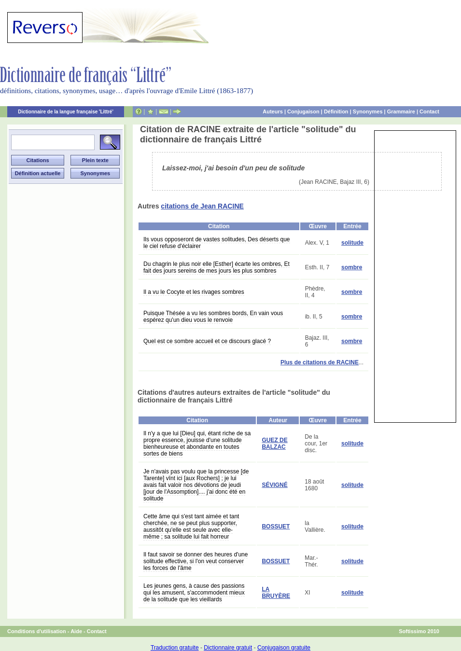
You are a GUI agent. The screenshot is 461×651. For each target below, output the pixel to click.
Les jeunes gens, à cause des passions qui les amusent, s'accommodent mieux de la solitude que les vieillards (194, 592)
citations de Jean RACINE (202, 206)
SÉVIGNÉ (274, 485)
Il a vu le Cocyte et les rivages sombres (193, 292)
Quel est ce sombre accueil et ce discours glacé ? (207, 341)
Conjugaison (303, 111)
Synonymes (368, 111)
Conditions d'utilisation (36, 631)
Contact (429, 111)
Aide (76, 631)
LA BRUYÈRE (276, 592)
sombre (351, 267)
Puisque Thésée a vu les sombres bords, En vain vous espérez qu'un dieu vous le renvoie (213, 316)
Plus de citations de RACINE (319, 362)
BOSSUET (276, 526)
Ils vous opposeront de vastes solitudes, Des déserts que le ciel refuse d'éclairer (216, 242)
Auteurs (273, 111)
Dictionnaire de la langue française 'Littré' (65, 111)
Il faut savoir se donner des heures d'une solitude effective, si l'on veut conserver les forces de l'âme (195, 561)
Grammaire (401, 111)
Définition (336, 111)
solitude (352, 242)
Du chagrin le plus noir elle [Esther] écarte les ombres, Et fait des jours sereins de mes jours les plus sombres (216, 267)
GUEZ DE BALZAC (274, 443)
